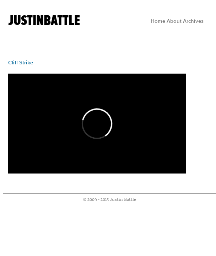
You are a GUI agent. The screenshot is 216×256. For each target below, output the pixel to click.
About (174, 21)
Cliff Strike (20, 62)
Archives (193, 21)
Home (158, 21)
